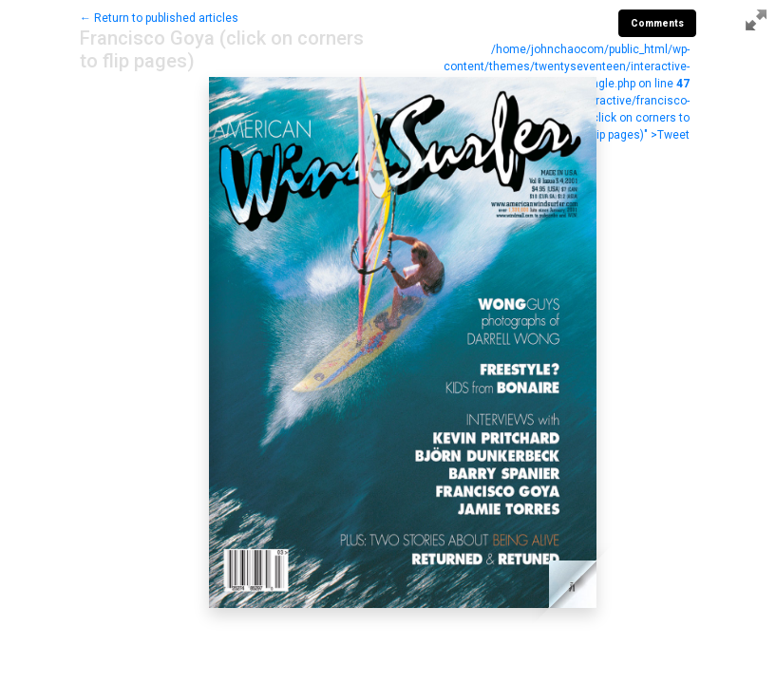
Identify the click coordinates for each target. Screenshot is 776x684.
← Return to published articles (159, 18)
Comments (657, 23)
